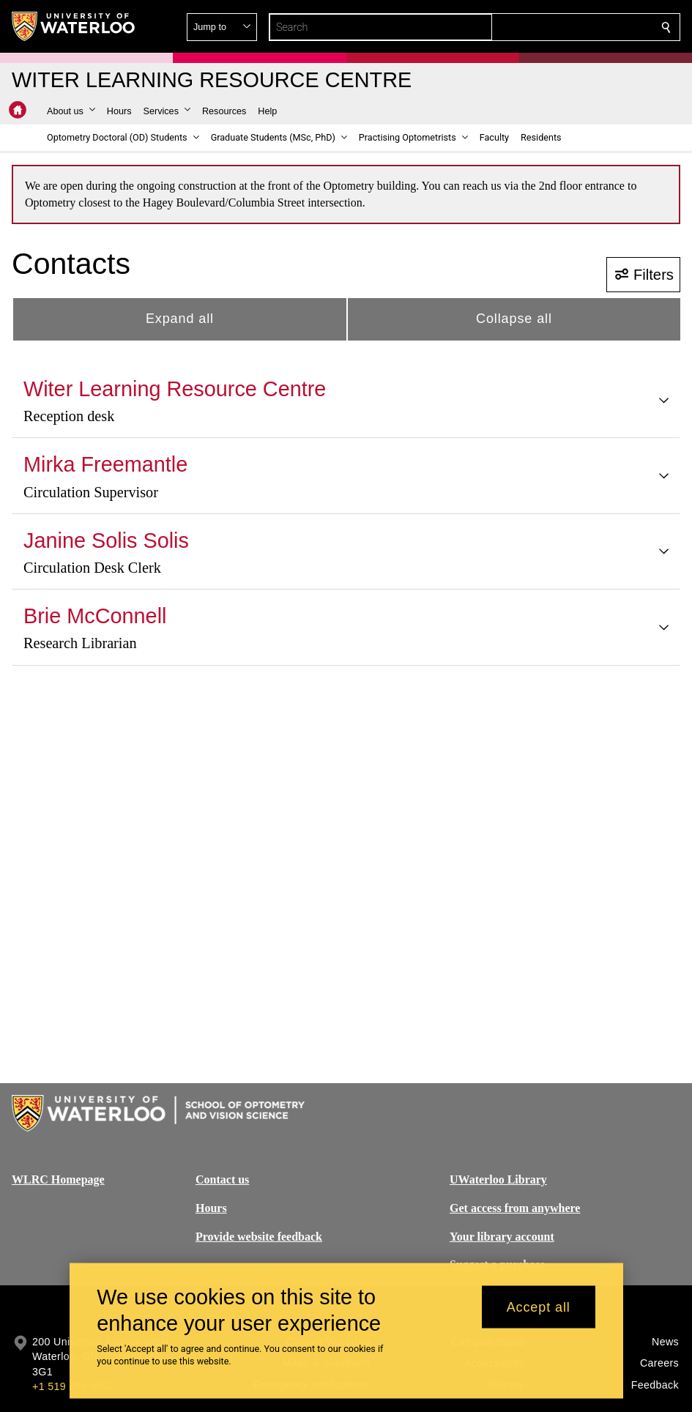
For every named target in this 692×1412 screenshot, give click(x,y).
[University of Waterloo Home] (74, 26)
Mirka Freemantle (105, 464)
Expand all (180, 318)
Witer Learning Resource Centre (174, 389)
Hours (211, 1208)
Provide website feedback (259, 1236)
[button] (560, 27)
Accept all (538, 1306)
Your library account (502, 1236)
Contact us (222, 1179)
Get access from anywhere (515, 1208)
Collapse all (514, 318)
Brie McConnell (94, 616)
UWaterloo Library (498, 1179)
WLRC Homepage (58, 1179)
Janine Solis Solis (106, 540)
